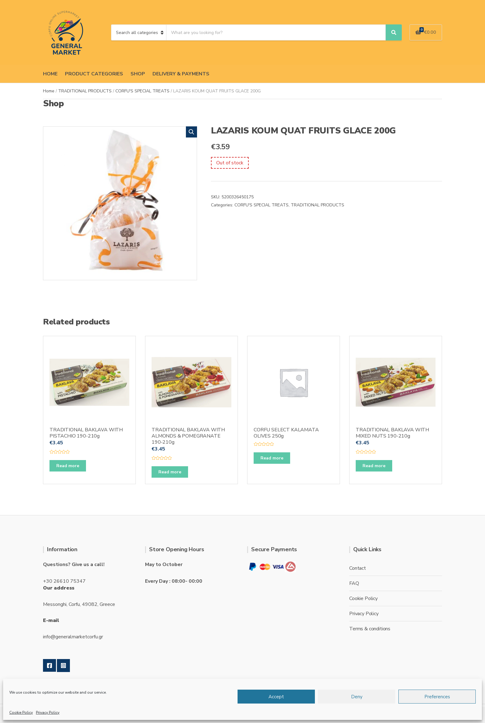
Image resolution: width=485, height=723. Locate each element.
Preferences (437, 697)
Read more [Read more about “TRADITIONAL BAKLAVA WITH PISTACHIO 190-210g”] (67, 466)
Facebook (49, 665)
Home (48, 91)
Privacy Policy (47, 712)
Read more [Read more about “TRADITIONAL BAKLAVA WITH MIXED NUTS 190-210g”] (374, 466)
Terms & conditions (369, 628)
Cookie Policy (21, 712)
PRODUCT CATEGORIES (94, 73)
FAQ (354, 583)
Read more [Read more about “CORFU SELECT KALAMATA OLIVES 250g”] (271, 458)
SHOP (138, 73)
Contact (357, 568)
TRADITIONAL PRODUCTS (85, 91)
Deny (357, 697)
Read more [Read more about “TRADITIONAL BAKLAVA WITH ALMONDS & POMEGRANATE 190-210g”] (169, 472)
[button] (191, 131)
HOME (50, 73)
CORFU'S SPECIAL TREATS (142, 91)
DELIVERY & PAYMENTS (180, 73)
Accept (276, 697)
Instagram (63, 665)
